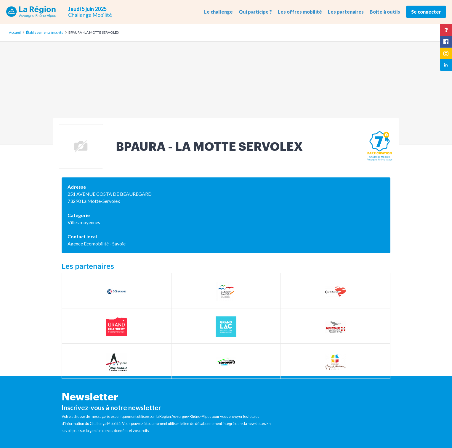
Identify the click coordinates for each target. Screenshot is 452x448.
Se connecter (426, 11)
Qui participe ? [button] (255, 11)
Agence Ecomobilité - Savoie (97, 243)
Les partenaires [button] (346, 11)
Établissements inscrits (44, 32)
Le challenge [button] (218, 11)
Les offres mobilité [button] (300, 11)
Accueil (15, 32)
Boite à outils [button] (385, 11)
